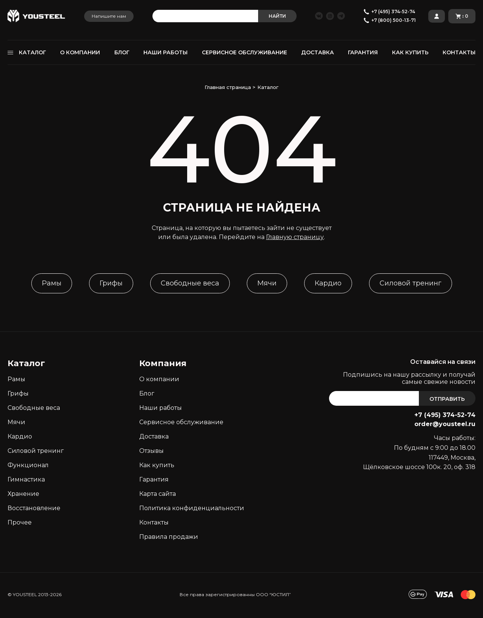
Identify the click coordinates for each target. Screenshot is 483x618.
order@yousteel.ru (444, 424)
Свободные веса (190, 283)
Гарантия (154, 479)
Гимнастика (26, 479)
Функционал (28, 465)
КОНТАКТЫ (459, 52)
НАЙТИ (277, 16)
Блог (146, 393)
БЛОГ (121, 52)
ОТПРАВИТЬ (447, 399)
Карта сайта (157, 493)
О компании (159, 379)
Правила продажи (168, 536)
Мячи (267, 283)
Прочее (20, 522)
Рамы (52, 283)
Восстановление (34, 508)
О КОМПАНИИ (80, 52)
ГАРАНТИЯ (363, 52)
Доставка (154, 436)
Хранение (23, 493)
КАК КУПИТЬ (410, 52)
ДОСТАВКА (317, 52)
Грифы (111, 283)
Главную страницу (295, 237)
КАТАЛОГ (32, 52)
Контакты (154, 522)
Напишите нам (109, 16)
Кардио (328, 283)
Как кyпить (156, 465)
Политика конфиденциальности (191, 508)
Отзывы (151, 450)
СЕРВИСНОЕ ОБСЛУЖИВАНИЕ (244, 52)
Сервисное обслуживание (181, 422)
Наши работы (160, 407)
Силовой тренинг (410, 283)
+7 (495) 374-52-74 (444, 415)
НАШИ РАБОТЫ (165, 52)
